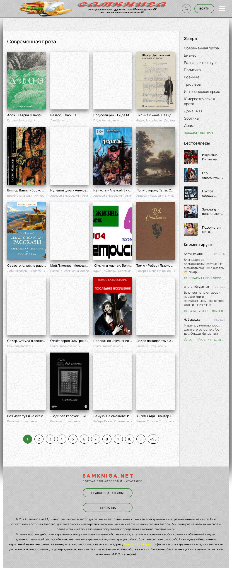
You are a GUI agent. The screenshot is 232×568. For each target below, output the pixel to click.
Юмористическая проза (199, 101)
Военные (191, 77)
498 (153, 439)
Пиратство (107, 508)
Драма (190, 125)
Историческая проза (202, 91)
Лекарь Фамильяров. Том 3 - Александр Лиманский (204, 278)
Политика (192, 69)
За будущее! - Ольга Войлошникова (204, 311)
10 (129, 439)
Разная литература (201, 62)
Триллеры (192, 84)
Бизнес (190, 55)
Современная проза (201, 48)
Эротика (191, 118)
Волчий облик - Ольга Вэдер (204, 340)
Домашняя (193, 111)
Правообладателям (107, 493)
